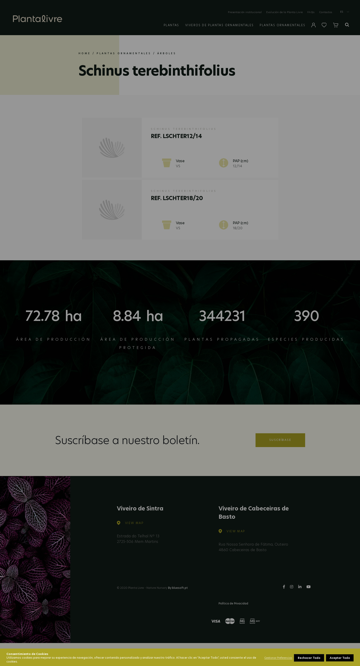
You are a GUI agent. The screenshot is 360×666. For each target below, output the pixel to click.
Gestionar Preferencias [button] (278, 658)
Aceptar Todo (340, 658)
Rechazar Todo (309, 658)
